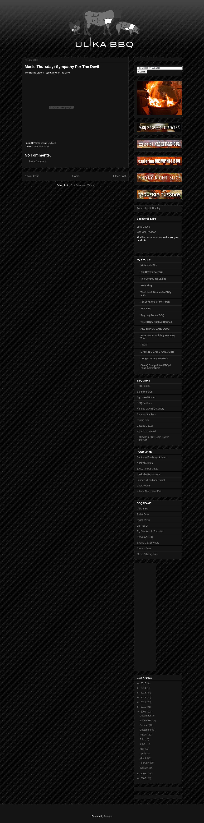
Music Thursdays (41, 146)
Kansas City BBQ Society (150, 408)
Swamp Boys (144, 548)
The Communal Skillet (153, 278)
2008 (144, 773)
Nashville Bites (145, 463)
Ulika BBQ (142, 508)
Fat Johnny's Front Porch (155, 301)
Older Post (119, 176)
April (142, 753)
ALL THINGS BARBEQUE (154, 328)
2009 (144, 711)
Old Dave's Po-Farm (151, 272)
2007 (144, 778)
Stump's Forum (145, 391)
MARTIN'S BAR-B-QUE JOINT (157, 351)
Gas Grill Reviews (146, 232)
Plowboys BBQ (145, 537)
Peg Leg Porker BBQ (152, 315)
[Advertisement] (150, 616)
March (143, 758)
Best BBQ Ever (145, 425)
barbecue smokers (152, 237)
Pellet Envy (143, 514)
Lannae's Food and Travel (151, 480)
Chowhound (143, 485)
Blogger (108, 816)
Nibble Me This (149, 265)
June (143, 744)
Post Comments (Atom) (82, 185)
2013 (144, 692)
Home (76, 176)
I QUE (143, 345)
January (144, 767)
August (144, 734)
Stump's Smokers (146, 414)
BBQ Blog (146, 285)
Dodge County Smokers (154, 358)
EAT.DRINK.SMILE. (147, 468)
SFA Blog (145, 308)
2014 (144, 688)
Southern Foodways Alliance (152, 457)
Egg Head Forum (146, 397)
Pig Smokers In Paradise (150, 531)
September (146, 729)
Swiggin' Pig (143, 520)
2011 (144, 702)
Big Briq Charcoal (146, 431)
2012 (144, 697)
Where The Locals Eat (149, 491)
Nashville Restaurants (148, 474)
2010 (144, 706)
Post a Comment (37, 161)
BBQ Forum (143, 386)
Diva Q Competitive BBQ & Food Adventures (155, 366)
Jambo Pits (143, 420)
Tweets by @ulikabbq (148, 208)
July (142, 739)
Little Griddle (143, 226)
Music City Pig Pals (147, 554)
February (145, 762)
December (146, 715)
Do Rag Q (142, 525)
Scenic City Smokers (148, 542)
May (142, 748)
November (146, 720)
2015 (144, 683)
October (144, 725)
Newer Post (32, 176)
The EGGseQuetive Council (156, 322)
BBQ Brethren (144, 403)
